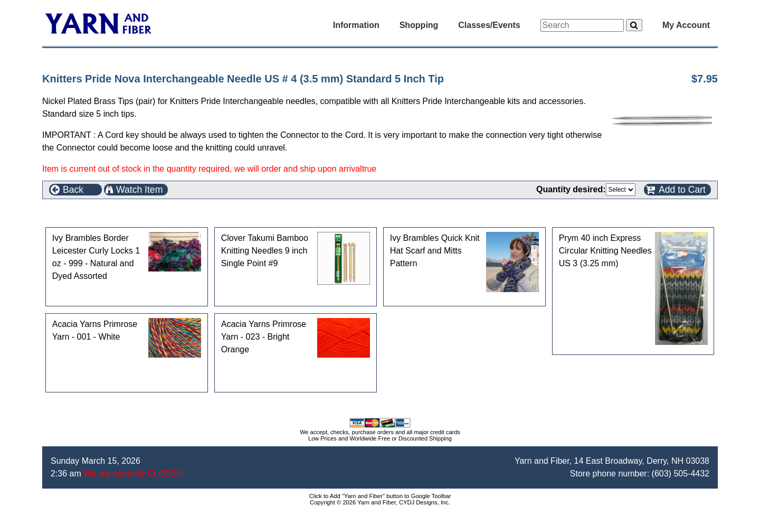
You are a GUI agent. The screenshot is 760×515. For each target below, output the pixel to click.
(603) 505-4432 (680, 473)
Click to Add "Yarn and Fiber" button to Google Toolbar (380, 496)
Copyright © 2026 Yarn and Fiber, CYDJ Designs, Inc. (380, 502)
